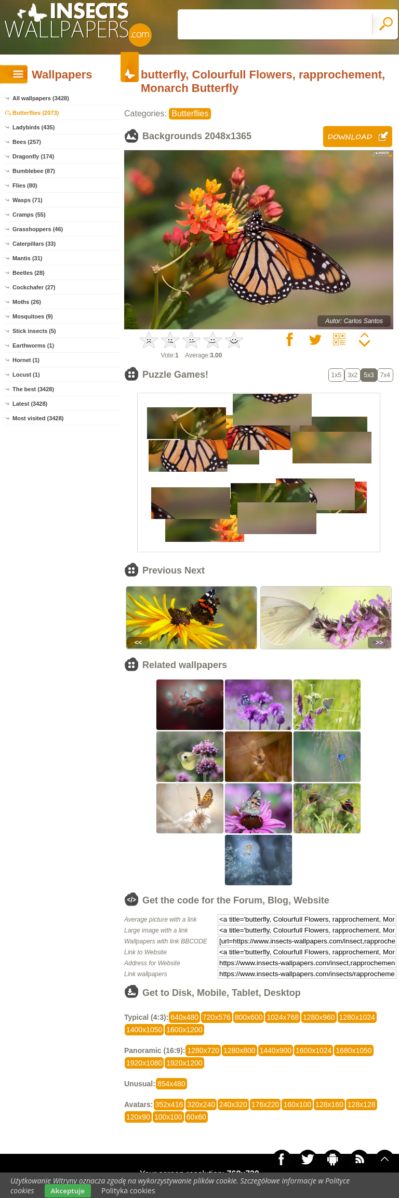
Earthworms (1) (33, 345)
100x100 (168, 1117)
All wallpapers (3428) (40, 98)
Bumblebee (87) (33, 171)
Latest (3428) (29, 404)
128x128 (362, 1104)
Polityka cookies (128, 1190)
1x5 (336, 375)
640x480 (184, 1017)
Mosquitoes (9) (32, 316)
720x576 (217, 1017)
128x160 (329, 1104)
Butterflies (189, 113)
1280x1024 (357, 1017)
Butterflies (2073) (35, 113)
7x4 (385, 375)
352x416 (169, 1104)
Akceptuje (68, 1190)
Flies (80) (24, 185)
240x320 (233, 1104)
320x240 (201, 1104)
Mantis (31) (27, 258)
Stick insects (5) (34, 331)
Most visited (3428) (37, 418)
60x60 (196, 1117)
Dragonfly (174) (33, 156)
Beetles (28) (28, 273)
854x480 (171, 1084)
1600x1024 (313, 1050)
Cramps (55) (29, 214)
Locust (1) (26, 374)
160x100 (297, 1104)
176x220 (265, 1104)
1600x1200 (184, 1030)
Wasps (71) (27, 200)
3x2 (352, 375)
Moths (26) (26, 302)
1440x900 (276, 1050)
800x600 (249, 1017)
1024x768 (283, 1017)
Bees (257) (26, 142)
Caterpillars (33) (34, 244)
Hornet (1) (25, 360)
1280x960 (319, 1017)
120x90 (138, 1117)
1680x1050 (353, 1050)
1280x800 (239, 1050)
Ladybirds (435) (33, 127)
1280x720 (203, 1050)
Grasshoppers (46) (37, 229)
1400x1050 (144, 1030)
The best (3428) (33, 389)
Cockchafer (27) (34, 287)
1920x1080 (144, 1063)
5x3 (369, 375)
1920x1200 (184, 1063)
